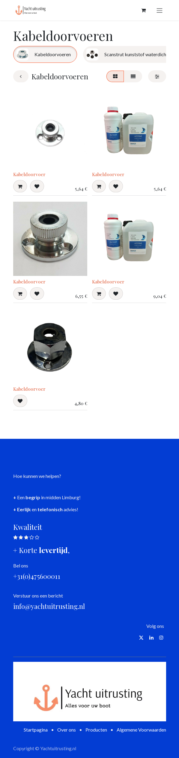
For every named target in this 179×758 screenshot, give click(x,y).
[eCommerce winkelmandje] (143, 10)
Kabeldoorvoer (29, 174)
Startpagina (36, 729)
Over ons (66, 729)
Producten (96, 729)
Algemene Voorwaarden (141, 729)
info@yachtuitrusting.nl (49, 606)
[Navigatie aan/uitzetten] (159, 10)
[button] (20, 186)
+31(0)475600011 (36, 576)
